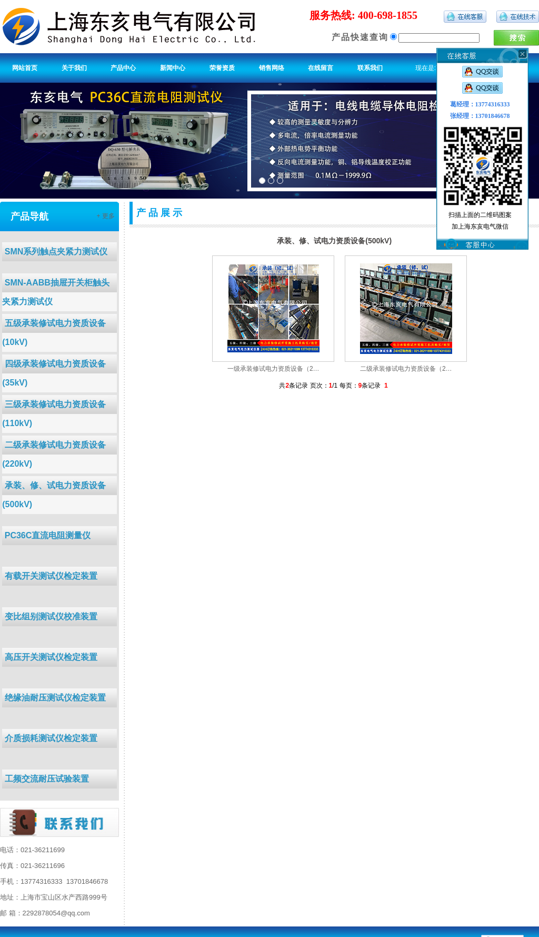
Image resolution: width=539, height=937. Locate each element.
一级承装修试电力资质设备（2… (273, 368)
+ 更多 (105, 216)
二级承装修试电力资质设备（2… (406, 368)
